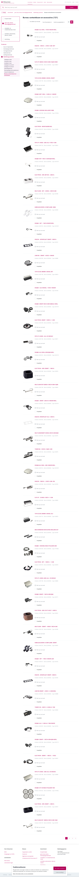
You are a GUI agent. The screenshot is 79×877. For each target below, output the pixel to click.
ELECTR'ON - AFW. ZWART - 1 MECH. (44, 368)
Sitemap (5, 874)
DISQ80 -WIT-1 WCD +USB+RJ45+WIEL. (45, 158)
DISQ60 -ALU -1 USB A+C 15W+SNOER (45, 723)
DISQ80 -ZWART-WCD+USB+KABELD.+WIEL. (46, 304)
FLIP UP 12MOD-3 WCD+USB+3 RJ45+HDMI (46, 62)
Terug (4, 12)
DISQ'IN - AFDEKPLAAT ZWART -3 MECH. (45, 239)
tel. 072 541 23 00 (61, 854)
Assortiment (30, 2)
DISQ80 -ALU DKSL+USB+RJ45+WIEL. (44, 352)
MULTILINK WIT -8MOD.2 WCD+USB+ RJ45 (46, 820)
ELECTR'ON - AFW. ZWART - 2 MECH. (44, 804)
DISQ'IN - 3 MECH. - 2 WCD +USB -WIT (45, 46)
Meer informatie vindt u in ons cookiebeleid (23, 873)
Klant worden (49, 2)
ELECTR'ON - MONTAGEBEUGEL (43, 126)
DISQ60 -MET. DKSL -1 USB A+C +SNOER (45, 94)
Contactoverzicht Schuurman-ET (29, 858)
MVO (5, 852)
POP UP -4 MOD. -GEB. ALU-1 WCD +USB (45, 142)
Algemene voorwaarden (27, 856)
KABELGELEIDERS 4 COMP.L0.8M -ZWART (46, 642)
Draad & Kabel (43, 852)
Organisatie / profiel (27, 852)
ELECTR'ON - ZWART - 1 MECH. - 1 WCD (45, 755)
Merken (34, 2)
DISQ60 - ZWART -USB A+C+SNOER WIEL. (46, 400)
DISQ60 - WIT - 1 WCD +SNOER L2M (44, 659)
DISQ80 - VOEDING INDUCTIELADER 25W (46, 546)
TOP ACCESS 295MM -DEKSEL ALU (44, 513)
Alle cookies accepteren (60, 868)
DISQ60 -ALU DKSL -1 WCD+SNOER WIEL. (46, 29)
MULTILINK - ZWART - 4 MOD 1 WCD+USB (46, 626)
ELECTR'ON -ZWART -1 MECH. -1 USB (45, 320)
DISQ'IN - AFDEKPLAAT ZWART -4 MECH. (45, 675)
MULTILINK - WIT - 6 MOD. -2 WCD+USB (45, 191)
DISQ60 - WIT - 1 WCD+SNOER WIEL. (44, 223)
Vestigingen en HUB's (9, 854)
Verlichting (42, 865)
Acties (45, 2)
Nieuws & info (40, 2)
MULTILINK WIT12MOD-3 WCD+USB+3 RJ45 (46, 384)
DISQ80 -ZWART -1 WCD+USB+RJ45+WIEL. (46, 739)
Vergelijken (39, 40)
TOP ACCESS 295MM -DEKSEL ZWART (45, 78)
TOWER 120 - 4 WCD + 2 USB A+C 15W (45, 707)
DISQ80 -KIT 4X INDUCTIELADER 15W (45, 788)
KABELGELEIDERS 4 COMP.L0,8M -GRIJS (45, 207)
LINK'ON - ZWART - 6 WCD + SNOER (44, 255)
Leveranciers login (8, 862)
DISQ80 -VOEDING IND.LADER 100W (44, 110)
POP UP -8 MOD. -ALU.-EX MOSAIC (44, 336)
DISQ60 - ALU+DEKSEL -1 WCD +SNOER (45, 288)
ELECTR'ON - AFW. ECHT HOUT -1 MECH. (46, 610)
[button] (47, 22)
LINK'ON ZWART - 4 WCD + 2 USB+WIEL (45, 691)
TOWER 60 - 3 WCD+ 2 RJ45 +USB (43, 449)
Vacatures (24, 854)
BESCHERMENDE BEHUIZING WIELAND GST (46, 529)
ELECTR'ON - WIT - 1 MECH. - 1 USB (44, 562)
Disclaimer (11, 874)
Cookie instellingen (60, 872)
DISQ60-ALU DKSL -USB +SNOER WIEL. (45, 465)
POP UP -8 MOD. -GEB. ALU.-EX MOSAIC (45, 771)
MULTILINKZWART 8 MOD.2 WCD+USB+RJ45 (46, 433)
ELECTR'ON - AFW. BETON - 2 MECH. (44, 175)
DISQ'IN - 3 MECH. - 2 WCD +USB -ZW (45, 481)
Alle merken (7, 860)
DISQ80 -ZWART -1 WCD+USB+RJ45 (44, 594)
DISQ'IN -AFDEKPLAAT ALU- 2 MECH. (44, 417)
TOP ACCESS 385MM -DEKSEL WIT (44, 271)
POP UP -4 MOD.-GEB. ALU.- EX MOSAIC (45, 578)
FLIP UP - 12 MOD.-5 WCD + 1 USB (44, 497)
